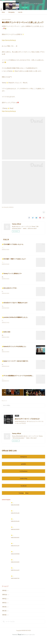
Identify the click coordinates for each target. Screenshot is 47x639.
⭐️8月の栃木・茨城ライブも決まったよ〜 (14, 259)
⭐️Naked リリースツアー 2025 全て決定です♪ (15, 362)
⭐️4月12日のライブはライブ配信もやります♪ (15, 303)
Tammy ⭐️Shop (23, 494)
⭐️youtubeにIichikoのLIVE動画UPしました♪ (15, 318)
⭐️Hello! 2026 (6, 332)
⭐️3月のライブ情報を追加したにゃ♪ (20, 553)
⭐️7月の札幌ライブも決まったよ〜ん (12, 244)
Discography (11, 12)
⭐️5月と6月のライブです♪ (9, 288)
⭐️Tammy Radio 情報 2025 (17, 577)
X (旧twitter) (23, 472)
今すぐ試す (25, 7)
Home (3, 12)
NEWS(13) (11, 207)
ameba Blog (23, 480)
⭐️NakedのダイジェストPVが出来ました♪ (14, 347)
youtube (23, 465)
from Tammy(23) (5, 207)
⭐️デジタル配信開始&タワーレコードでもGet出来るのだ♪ (18, 376)
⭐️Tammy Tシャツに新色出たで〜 (12, 273)
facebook (23, 487)
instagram (23, 458)
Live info (20, 12)
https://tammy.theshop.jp (9, 40)
